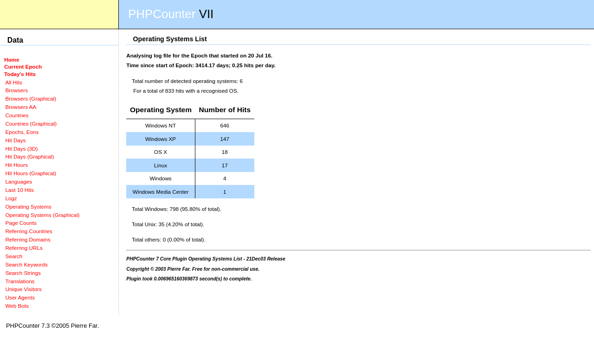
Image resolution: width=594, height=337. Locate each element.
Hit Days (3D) (21, 149)
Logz (11, 198)
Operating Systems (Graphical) (42, 215)
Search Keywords (26, 264)
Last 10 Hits (19, 190)
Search (13, 256)
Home (11, 60)
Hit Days (15, 140)
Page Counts (20, 223)
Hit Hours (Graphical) (30, 173)
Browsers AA (20, 107)
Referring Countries (28, 231)
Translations (19, 281)
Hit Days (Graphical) (29, 156)
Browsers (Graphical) (30, 98)
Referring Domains (27, 239)
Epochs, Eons (22, 132)
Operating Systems (28, 206)
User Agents (20, 297)
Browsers (16, 90)
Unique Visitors (23, 289)
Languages (18, 181)
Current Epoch (23, 67)
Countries (16, 115)
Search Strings (22, 273)
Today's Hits (20, 74)
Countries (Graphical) (31, 124)
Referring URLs (23, 248)
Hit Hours (16, 165)
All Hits (13, 82)
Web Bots (16, 306)
